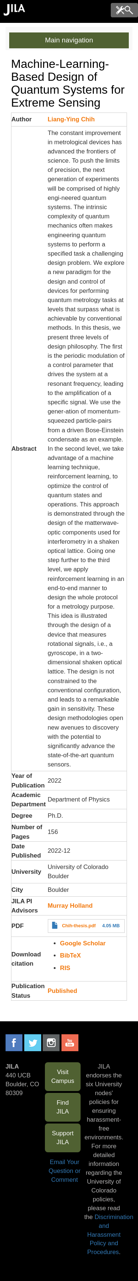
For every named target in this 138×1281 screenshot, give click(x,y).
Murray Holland (70, 905)
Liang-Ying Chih (71, 119)
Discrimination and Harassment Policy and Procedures (110, 1235)
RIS (65, 968)
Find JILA (63, 1107)
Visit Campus (62, 1076)
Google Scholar (83, 943)
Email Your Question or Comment (65, 1171)
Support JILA (63, 1138)
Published (62, 990)
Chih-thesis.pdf (79, 925)
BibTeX (70, 955)
